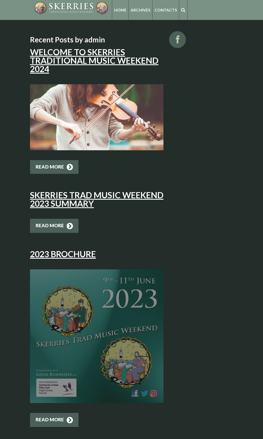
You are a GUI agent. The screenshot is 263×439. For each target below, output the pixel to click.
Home (120, 10)
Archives (140, 10)
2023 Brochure (63, 254)
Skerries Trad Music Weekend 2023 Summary (96, 199)
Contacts (165, 10)
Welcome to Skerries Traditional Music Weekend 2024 (94, 60)
